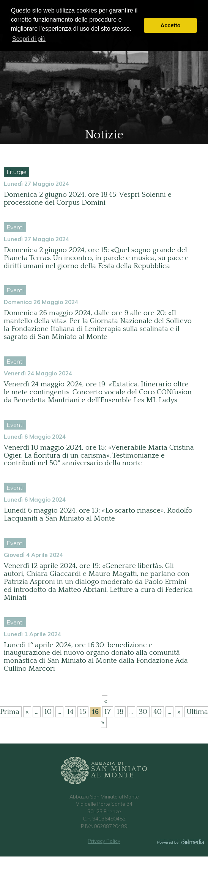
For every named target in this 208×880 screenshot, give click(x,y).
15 (83, 712)
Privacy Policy (104, 841)
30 (143, 712)
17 (107, 712)
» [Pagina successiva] (179, 712)
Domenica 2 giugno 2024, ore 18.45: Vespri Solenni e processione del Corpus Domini (88, 199)
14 (70, 712)
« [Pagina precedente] (27, 712)
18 (120, 712)
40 (157, 712)
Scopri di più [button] (29, 39)
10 (48, 712)
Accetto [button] (171, 25)
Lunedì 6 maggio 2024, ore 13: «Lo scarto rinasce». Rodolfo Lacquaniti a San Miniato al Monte (98, 514)
